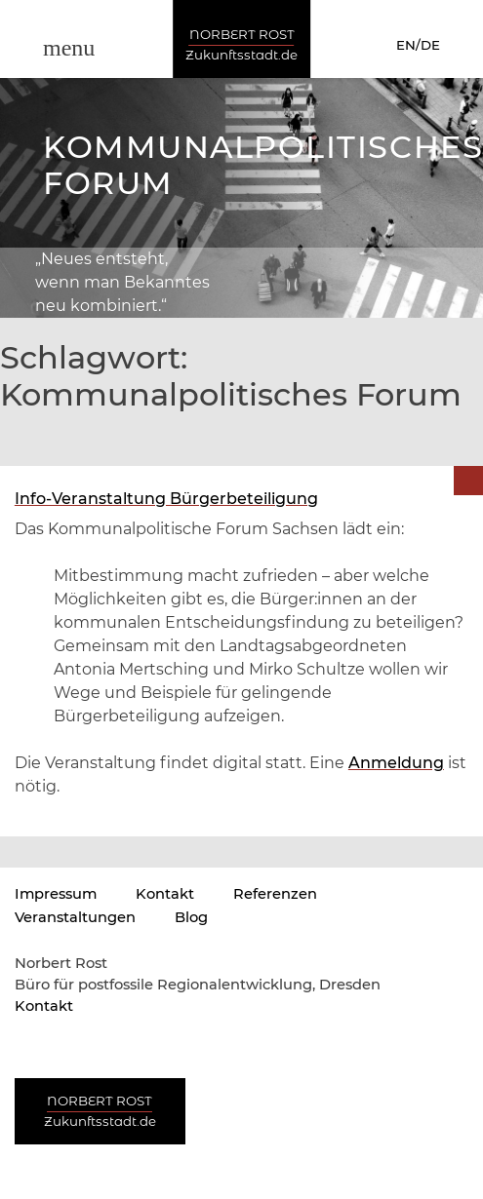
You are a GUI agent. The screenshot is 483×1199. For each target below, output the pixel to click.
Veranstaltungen (75, 917)
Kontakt (165, 894)
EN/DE (418, 45)
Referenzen (275, 894)
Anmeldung (396, 763)
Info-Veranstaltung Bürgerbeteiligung (166, 498)
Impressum (56, 894)
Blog (191, 917)
